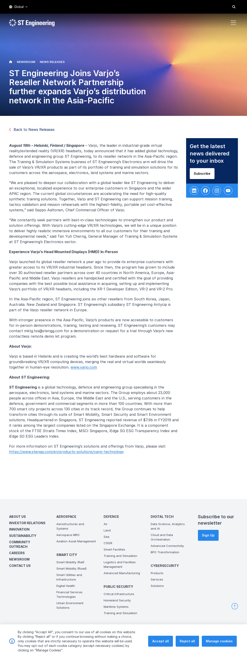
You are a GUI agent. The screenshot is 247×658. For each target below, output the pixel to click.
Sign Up (208, 535)
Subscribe (204, 175)
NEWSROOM (26, 62)
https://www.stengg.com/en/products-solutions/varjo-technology (68, 453)
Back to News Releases (32, 129)
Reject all (187, 644)
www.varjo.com (85, 369)
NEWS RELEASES (52, 62)
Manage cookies (219, 644)
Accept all (160, 644)
